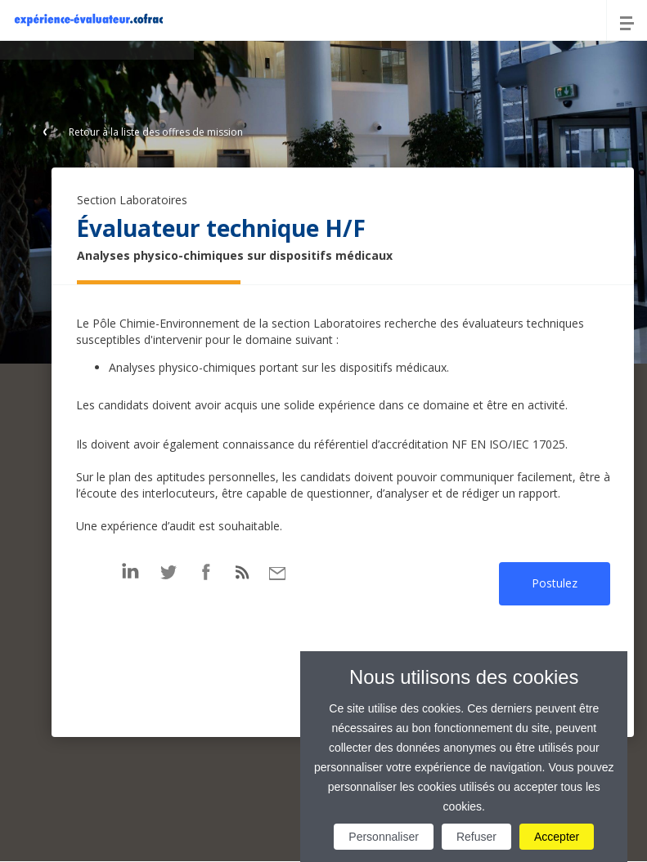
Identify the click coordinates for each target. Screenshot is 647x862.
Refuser (476, 836)
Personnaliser (383, 836)
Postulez (554, 583)
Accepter (556, 836)
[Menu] (626, 20)
